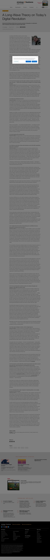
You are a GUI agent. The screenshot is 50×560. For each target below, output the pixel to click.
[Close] (37, 57)
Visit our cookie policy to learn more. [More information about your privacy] (30, 59)
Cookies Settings (16, 61)
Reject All (28, 61)
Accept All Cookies (34, 61)
